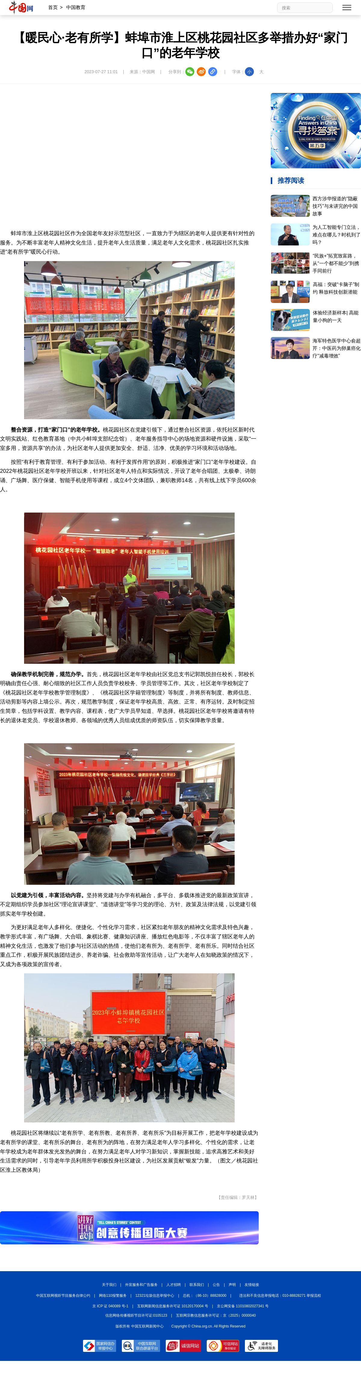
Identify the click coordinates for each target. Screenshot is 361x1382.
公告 (216, 1285)
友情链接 (252, 1285)
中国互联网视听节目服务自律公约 (63, 1295)
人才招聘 (173, 1285)
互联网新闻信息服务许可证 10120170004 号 (172, 1306)
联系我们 (197, 1285)
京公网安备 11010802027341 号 (243, 1306)
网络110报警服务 (113, 1295)
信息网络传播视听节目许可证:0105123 (136, 1315)
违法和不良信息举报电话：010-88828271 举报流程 (280, 1295)
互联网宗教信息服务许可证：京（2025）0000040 (216, 1315)
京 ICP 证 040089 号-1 (110, 1306)
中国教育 (75, 7)
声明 (232, 1285)
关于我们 (109, 1285)
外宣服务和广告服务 (141, 1285)
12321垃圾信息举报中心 (154, 1295)
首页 (53, 7)
